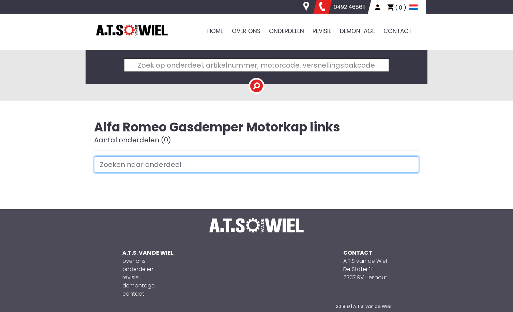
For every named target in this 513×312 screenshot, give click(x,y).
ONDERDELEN (286, 31)
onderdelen (137, 269)
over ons (134, 261)
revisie (130, 277)
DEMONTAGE (357, 31)
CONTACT (397, 31)
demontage (138, 285)
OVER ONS (246, 31)
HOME (215, 31)
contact (133, 294)
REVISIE (322, 31)
